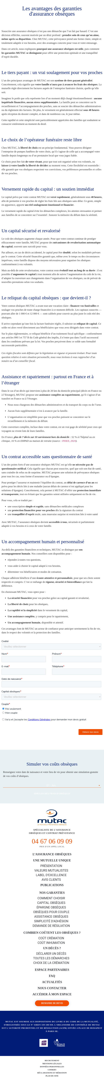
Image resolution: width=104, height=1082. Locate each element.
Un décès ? (52, 948)
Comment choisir (51, 898)
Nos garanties (52, 892)
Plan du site (52, 1076)
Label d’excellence (51, 875)
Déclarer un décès (51, 953)
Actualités (52, 982)
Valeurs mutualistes (51, 870)
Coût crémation (51, 938)
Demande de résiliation (51, 926)
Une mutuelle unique (52, 860)
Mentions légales (52, 1064)
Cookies (52, 1070)
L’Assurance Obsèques (52, 854)
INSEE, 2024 (69, 440)
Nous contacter (52, 988)
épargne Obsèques (51, 907)
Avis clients (51, 879)
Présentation (51, 866)
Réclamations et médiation (52, 1073)
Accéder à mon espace (52, 994)
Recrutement (52, 1060)
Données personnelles (52, 1067)
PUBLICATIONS (52, 885)
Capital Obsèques (51, 903)
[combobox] (52, 785)
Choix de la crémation (51, 963)
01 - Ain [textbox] (51, 785)
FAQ (52, 976)
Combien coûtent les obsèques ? (52, 932)
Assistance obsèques (51, 916)
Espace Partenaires (52, 969)
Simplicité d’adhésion (51, 921)
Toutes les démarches (51, 958)
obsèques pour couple (51, 912)
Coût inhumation (51, 943)
